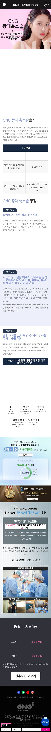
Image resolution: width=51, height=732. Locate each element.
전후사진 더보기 (25, 676)
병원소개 (10, 697)
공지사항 (30, 697)
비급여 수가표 (38, 697)
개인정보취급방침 (20, 697)
